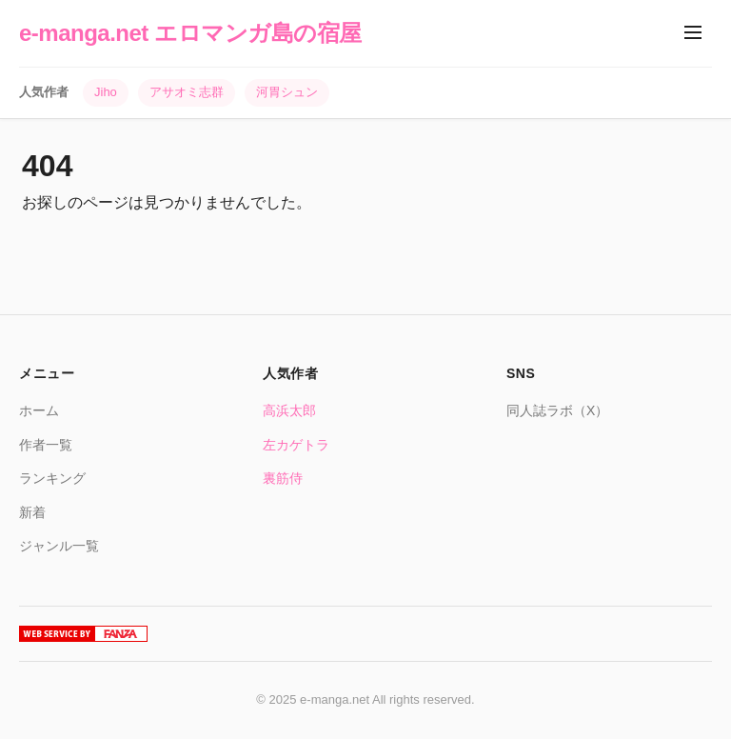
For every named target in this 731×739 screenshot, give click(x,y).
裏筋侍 (283, 478)
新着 (32, 512)
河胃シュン (287, 92)
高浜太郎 (289, 410)
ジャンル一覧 (59, 545)
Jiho (105, 92)
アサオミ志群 (186, 92)
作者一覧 (45, 444)
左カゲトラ (296, 444)
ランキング (52, 478)
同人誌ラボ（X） (557, 410)
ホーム (39, 410)
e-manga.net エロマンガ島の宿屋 (190, 33)
